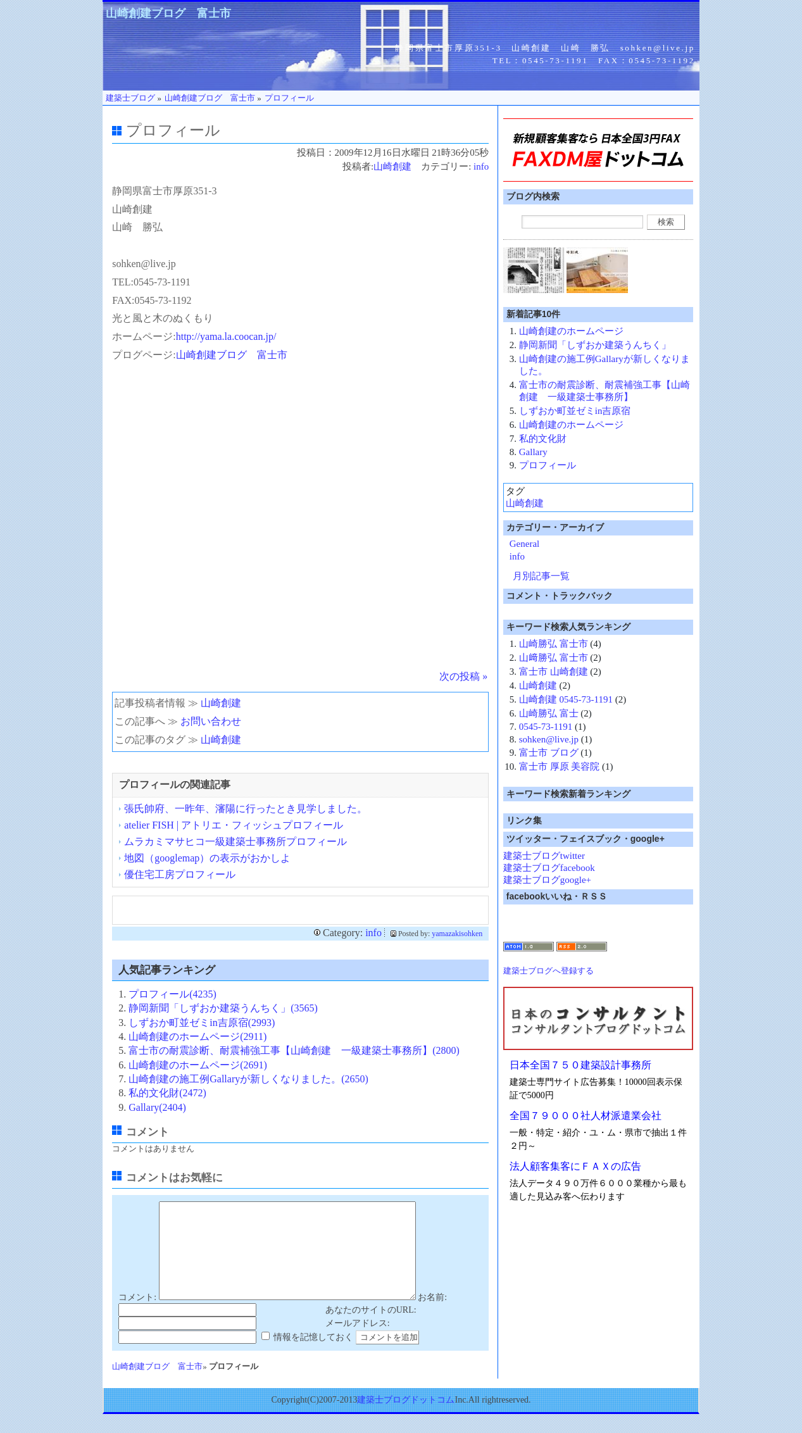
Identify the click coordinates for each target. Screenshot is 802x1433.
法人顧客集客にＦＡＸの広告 (575, 1166)
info (481, 166)
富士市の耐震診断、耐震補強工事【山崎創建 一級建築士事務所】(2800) (294, 1050)
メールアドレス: (357, 1342)
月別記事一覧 (541, 576)
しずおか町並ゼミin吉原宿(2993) (201, 1022)
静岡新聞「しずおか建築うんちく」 (595, 345)
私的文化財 (543, 439)
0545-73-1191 (545, 727)
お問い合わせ (210, 721)
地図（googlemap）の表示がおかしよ (207, 858)
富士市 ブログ (549, 753)
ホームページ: (143, 336)
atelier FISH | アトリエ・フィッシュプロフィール (233, 825)
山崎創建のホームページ (571, 331)
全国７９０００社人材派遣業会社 (585, 1115)
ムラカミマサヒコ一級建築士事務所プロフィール (235, 841)
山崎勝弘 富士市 (553, 644)
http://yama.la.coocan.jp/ (226, 336)
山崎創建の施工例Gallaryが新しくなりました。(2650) (248, 1078)
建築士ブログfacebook (549, 868)
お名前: (432, 1316)
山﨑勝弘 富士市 (553, 658)
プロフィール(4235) (172, 994)
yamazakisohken (457, 933)
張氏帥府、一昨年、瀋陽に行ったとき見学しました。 (245, 808)
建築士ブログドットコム (405, 1419)
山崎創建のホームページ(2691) (197, 1065)
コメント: (137, 1316)
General (524, 544)
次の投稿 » (463, 676)
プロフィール (547, 465)
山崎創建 (392, 166)
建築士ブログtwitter (544, 856)
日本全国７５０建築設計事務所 (580, 1065)
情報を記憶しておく (313, 1356)
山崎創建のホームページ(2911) (197, 1036)
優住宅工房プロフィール (179, 874)
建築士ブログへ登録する (548, 970)
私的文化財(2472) (167, 1092)
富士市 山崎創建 (553, 671)
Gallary (533, 452)
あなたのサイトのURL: (371, 1329)
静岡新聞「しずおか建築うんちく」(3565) (223, 1008)
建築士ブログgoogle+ (547, 880)
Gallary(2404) (157, 1107)
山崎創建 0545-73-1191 (566, 699)
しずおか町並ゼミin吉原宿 (575, 411)
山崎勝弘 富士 (549, 713)
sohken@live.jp (549, 739)
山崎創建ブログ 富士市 (168, 13)
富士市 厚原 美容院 (559, 766)
